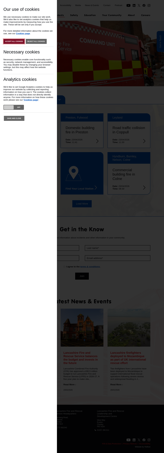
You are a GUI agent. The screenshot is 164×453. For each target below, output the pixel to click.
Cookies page (23, 33)
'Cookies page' (30, 100)
